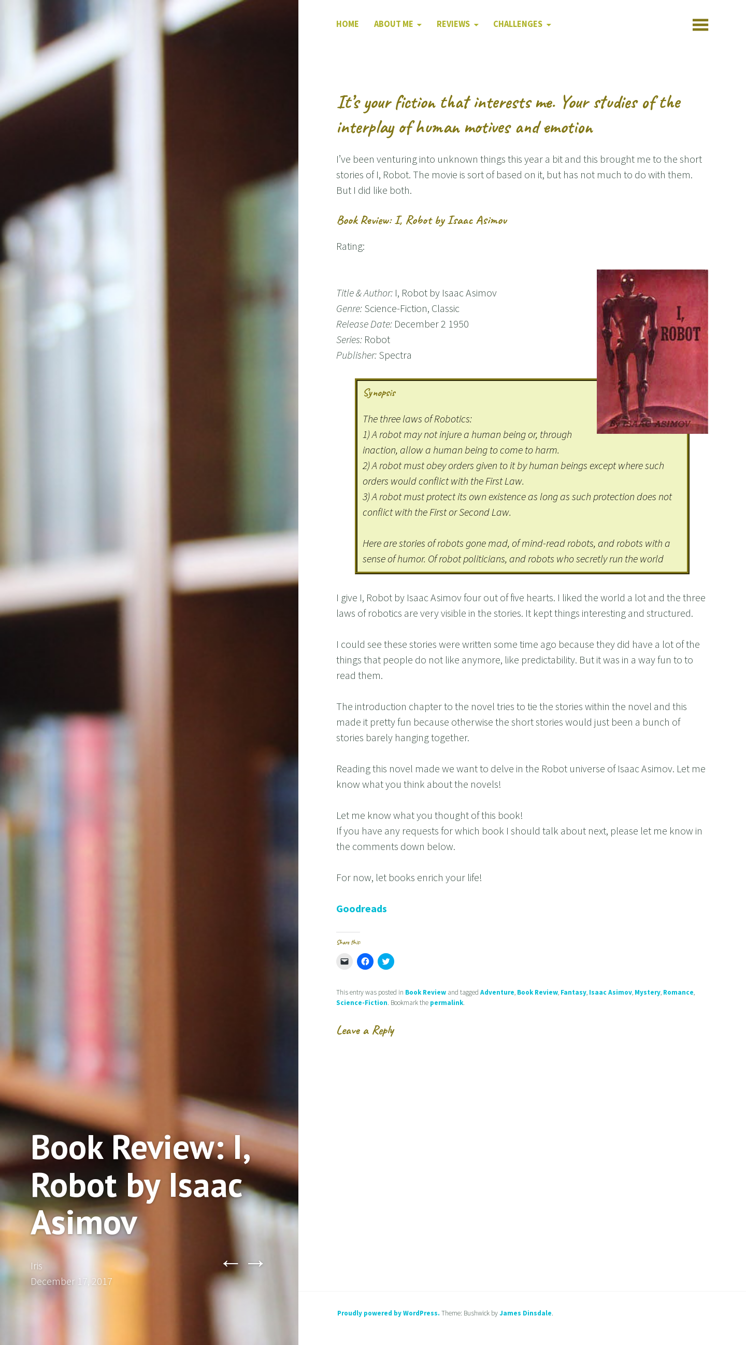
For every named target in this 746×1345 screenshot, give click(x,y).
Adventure (497, 992)
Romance (678, 992)
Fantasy (573, 992)
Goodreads (361, 908)
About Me (393, 24)
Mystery (648, 992)
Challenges (517, 24)
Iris (36, 1265)
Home (347, 24)
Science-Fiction (362, 1002)
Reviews (453, 24)
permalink (446, 1002)
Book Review (425, 992)
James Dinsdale (525, 1313)
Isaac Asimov (610, 992)
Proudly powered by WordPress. (388, 1313)
